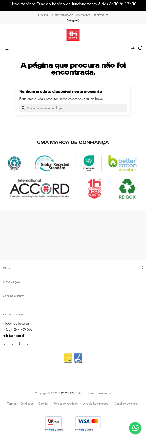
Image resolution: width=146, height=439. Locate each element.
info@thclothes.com (16, 323)
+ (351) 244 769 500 (17, 329)
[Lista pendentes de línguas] (73, 20)
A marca (43, 15)
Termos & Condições (20, 403)
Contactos (83, 15)
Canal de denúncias (127, 403)
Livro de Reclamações (96, 403)
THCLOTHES (66, 393)
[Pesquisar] (73, 108)
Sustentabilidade (62, 15)
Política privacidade (66, 403)
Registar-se (101, 15)
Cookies (43, 403)
